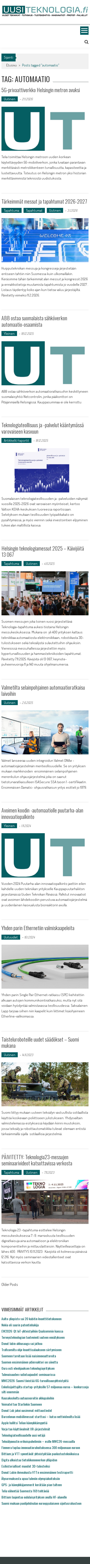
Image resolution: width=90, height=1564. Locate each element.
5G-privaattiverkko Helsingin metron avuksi (40, 90)
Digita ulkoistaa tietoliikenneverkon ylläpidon (29, 1459)
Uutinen (9, 99)
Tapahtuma (11, 210)
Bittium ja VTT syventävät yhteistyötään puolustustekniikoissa (40, 1453)
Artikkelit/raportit (16, 440)
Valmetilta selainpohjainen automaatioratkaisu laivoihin (43, 690)
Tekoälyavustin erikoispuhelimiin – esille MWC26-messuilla (38, 1441)
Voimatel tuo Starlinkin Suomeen (21, 1404)
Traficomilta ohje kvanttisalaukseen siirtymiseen (31, 1349)
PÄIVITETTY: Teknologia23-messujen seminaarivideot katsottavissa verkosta (36, 1160)
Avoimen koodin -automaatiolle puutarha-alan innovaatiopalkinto (42, 813)
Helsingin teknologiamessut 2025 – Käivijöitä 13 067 (42, 551)
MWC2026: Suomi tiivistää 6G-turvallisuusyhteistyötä (34, 1380)
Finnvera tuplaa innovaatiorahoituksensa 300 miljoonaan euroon (40, 1447)
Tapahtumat (34, 210)
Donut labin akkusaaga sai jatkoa (21, 1343)
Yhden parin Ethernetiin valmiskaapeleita (37, 928)
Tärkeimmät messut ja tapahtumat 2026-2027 (44, 201)
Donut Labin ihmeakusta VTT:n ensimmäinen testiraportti (37, 1472)
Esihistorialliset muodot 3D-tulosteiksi (25, 1466)
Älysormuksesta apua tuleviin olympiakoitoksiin (30, 1478)
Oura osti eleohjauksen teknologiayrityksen (27, 1368)
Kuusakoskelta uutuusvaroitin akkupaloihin (27, 1397)
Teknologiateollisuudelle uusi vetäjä (23, 1435)
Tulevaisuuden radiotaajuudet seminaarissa (28, 1374)
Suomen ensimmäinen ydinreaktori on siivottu (29, 1361)
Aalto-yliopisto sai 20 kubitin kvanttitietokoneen (31, 1318)
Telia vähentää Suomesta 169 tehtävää (25, 1490)
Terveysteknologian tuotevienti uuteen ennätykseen (33, 1337)
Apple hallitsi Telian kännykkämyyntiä (24, 1422)
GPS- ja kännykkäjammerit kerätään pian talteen (31, 1484)
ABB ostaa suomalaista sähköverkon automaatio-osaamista (34, 321)
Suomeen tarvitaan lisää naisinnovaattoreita (28, 1355)
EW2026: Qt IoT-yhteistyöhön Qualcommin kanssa (32, 1330)
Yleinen (9, 333)
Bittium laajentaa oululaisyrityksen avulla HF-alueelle (34, 1496)
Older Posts (9, 1285)
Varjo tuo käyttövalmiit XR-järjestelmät (25, 1428)
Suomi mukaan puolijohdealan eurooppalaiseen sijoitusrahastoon (41, 1503)
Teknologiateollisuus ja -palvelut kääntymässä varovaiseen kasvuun (42, 428)
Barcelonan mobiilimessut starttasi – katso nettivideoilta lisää (40, 1416)
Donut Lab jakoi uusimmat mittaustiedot (26, 1410)
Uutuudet (11, 937)
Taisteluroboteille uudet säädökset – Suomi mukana (40, 1042)
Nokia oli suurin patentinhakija (20, 1324)
